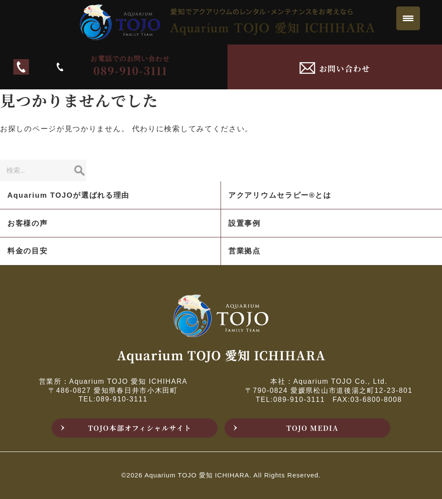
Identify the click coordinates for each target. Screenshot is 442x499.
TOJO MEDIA (313, 428)
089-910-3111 (120, 66)
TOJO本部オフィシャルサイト (140, 428)
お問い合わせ (344, 68)
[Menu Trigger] (408, 18)
